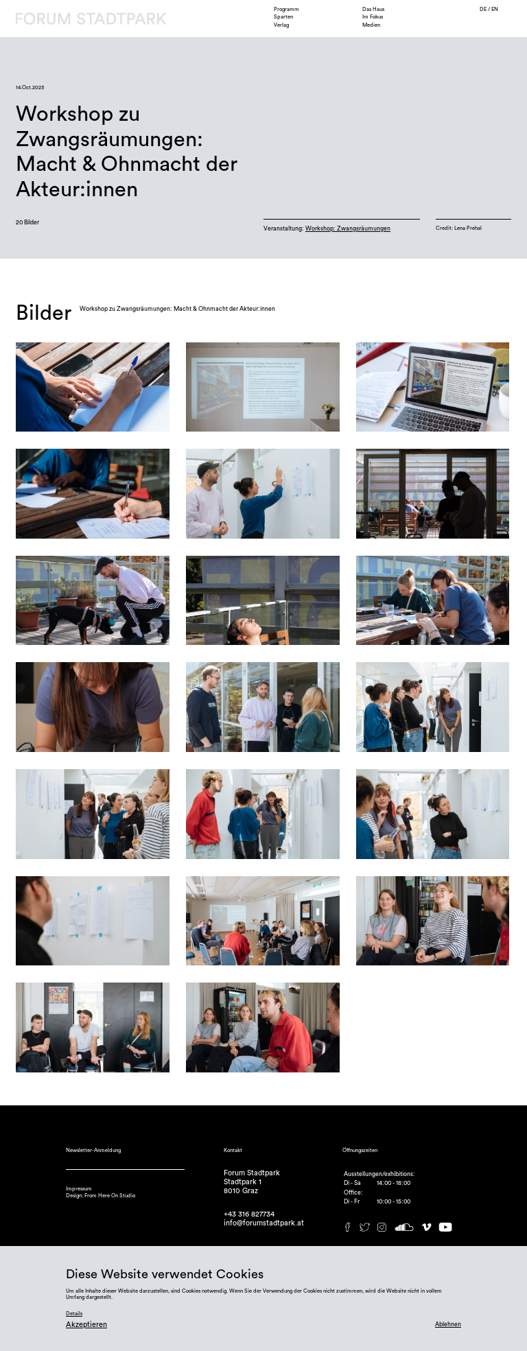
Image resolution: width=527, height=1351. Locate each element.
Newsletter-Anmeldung (93, 1150)
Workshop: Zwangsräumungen (347, 229)
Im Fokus (372, 16)
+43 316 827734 (249, 1214)
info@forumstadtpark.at (264, 1223)
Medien (371, 25)
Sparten (283, 16)
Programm (286, 9)
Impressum (79, 1188)
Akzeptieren (86, 1324)
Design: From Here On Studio (100, 1195)
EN (494, 9)
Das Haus (373, 9)
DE (484, 9)
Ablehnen (448, 1324)
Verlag (281, 25)
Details (74, 1313)
